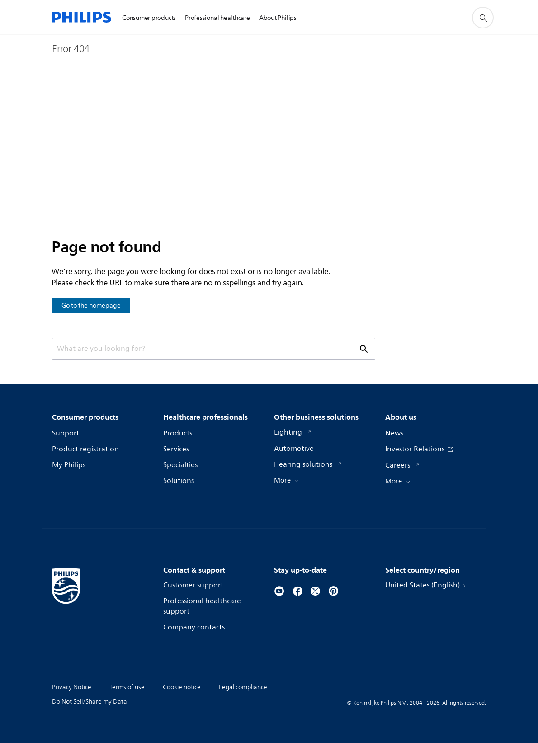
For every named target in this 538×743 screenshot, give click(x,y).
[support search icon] (483, 17)
